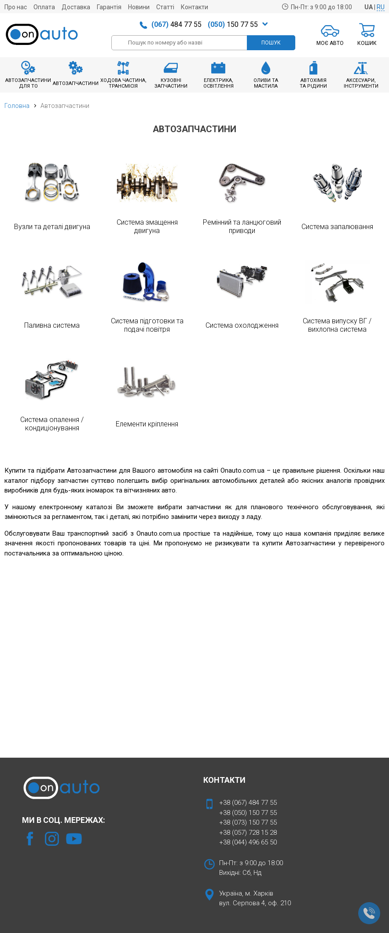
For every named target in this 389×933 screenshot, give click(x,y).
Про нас (15, 7)
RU (381, 7)
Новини (139, 7)
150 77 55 (233, 24)
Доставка (76, 7)
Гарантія (109, 7)
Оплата (44, 7)
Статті (165, 7)
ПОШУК (271, 43)
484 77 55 (176, 24)
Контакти (194, 7)
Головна (16, 105)
